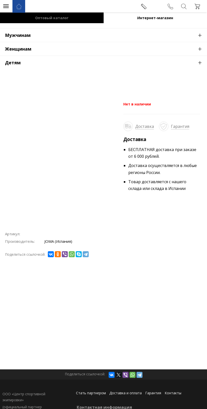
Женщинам (106, 48)
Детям (106, 62)
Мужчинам (106, 35)
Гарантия (180, 126)
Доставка (144, 126)
